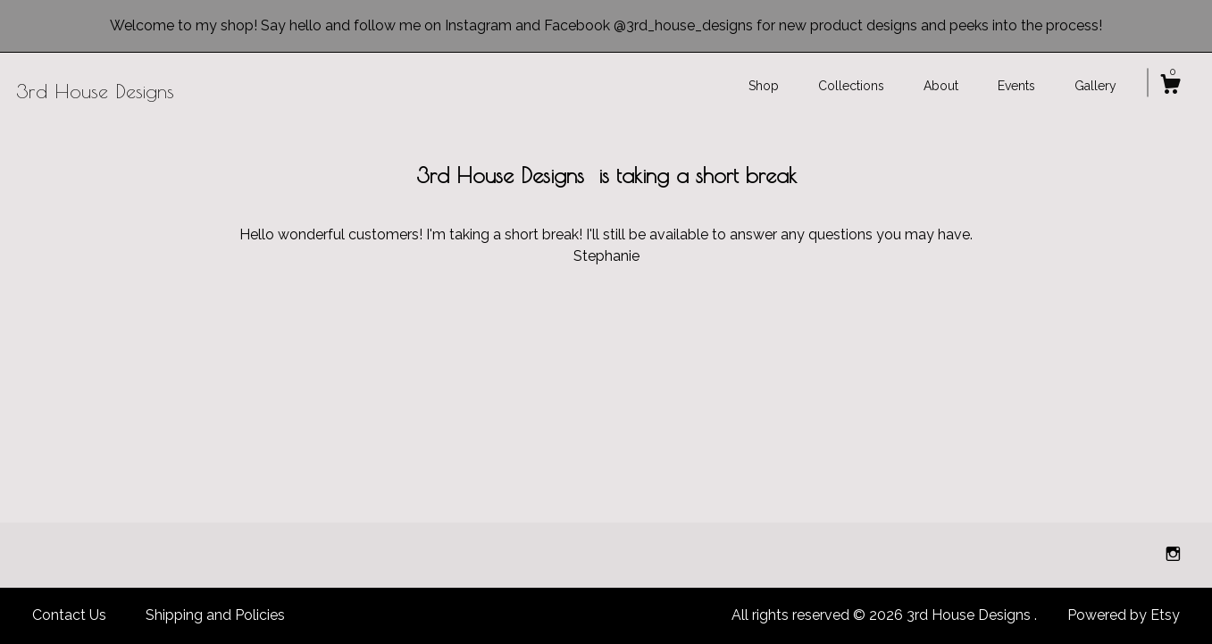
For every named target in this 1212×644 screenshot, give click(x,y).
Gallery (1095, 86)
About (941, 86)
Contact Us (69, 614)
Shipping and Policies (215, 614)
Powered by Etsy (1123, 614)
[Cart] (1170, 86)
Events (1016, 86)
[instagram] (1173, 554)
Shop (763, 86)
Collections (851, 86)
